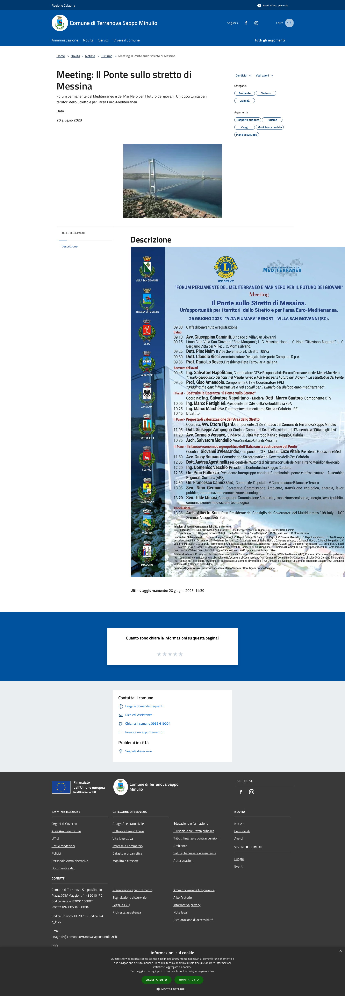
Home (61, 55)
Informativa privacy (187, 904)
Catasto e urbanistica (127, 853)
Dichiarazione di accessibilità (193, 919)
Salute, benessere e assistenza (194, 853)
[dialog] (172, 971)
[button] (173, 989)
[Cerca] (289, 23)
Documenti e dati (64, 868)
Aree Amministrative (66, 831)
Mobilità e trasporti (126, 860)
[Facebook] (242, 23)
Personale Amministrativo (70, 860)
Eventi (238, 866)
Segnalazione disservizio (129, 897)
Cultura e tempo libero (128, 831)
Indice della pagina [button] (73, 233)
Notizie (90, 55)
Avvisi (238, 838)
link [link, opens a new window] (212, 971)
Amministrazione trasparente (194, 890)
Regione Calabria (63, 5)
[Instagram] (252, 23)
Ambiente (180, 845)
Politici (56, 853)
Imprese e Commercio (128, 845)
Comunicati (242, 831)
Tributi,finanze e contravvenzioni (196, 838)
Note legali (180, 912)
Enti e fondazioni (63, 845)
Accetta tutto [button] (156, 980)
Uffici (55, 838)
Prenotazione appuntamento (132, 890)
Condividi (244, 75)
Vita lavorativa (123, 838)
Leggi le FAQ (121, 904)
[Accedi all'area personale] (273, 5)
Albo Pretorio (182, 897)
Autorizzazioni (183, 860)
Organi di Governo (64, 823)
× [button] (340, 951)
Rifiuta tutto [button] (189, 979)
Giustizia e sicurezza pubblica (193, 830)
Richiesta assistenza (127, 912)
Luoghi (239, 858)
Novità (75, 55)
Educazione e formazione (190, 823)
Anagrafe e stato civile (128, 823)
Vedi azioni (265, 75)
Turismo (106, 55)
